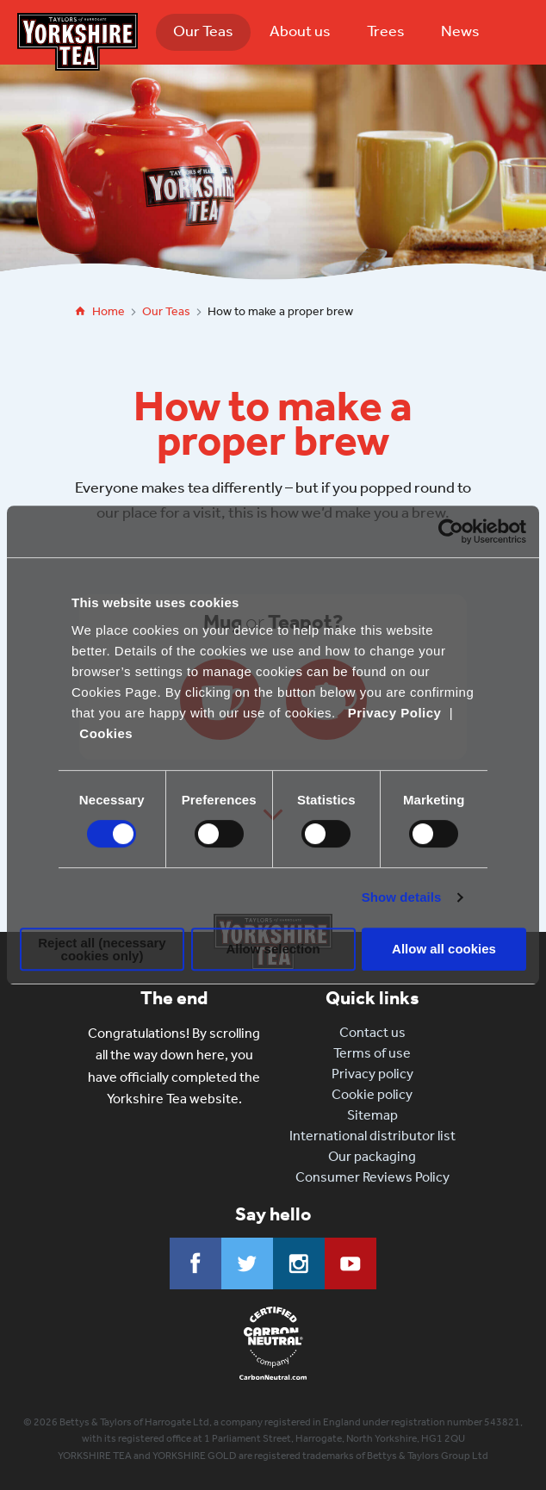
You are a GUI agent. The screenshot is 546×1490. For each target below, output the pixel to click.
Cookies (106, 733)
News (460, 31)
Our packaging (372, 1156)
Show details (402, 897)
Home (108, 311)
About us (300, 31)
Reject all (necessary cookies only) (101, 949)
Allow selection (273, 948)
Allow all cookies (444, 948)
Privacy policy (372, 1073)
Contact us (372, 1032)
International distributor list (372, 1135)
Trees (386, 31)
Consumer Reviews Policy (372, 1177)
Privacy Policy (395, 712)
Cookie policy (372, 1094)
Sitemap (372, 1115)
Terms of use (372, 1053)
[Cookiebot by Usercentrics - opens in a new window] (450, 531)
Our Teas (203, 31)
